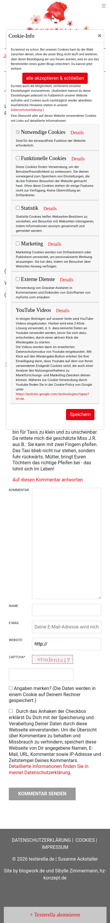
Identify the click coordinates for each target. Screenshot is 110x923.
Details (77, 132)
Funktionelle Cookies (41, 158)
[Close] (99, 35)
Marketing (29, 244)
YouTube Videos (33, 310)
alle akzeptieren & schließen (55, 78)
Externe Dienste (35, 279)
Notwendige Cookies (40, 132)
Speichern (80, 414)
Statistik (27, 208)
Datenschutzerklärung (26, 110)
